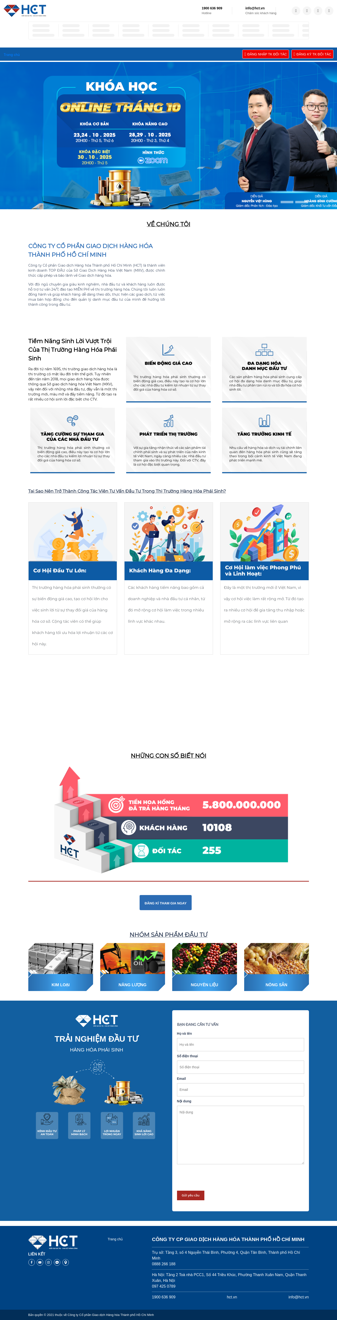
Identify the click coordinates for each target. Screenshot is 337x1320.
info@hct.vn (255, 8)
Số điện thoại (187, 1056)
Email (181, 1079)
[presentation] (213, 1177)
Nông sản (276, 985)
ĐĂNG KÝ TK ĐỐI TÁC (312, 54)
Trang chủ (115, 1239)
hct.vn (232, 1297)
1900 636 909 (212, 8)
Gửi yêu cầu (191, 1195)
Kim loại (61, 985)
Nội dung (184, 1101)
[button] (287, 202)
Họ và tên (184, 1033)
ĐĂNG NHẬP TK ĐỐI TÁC (265, 54)
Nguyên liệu (204, 985)
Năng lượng (132, 985)
